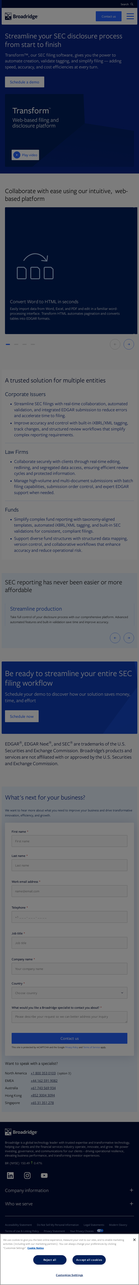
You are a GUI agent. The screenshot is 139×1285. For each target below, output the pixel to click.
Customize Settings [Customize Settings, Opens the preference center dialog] (69, 1275)
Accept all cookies (89, 1260)
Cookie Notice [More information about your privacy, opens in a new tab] (35, 1248)
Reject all (49, 1260)
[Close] (134, 1239)
